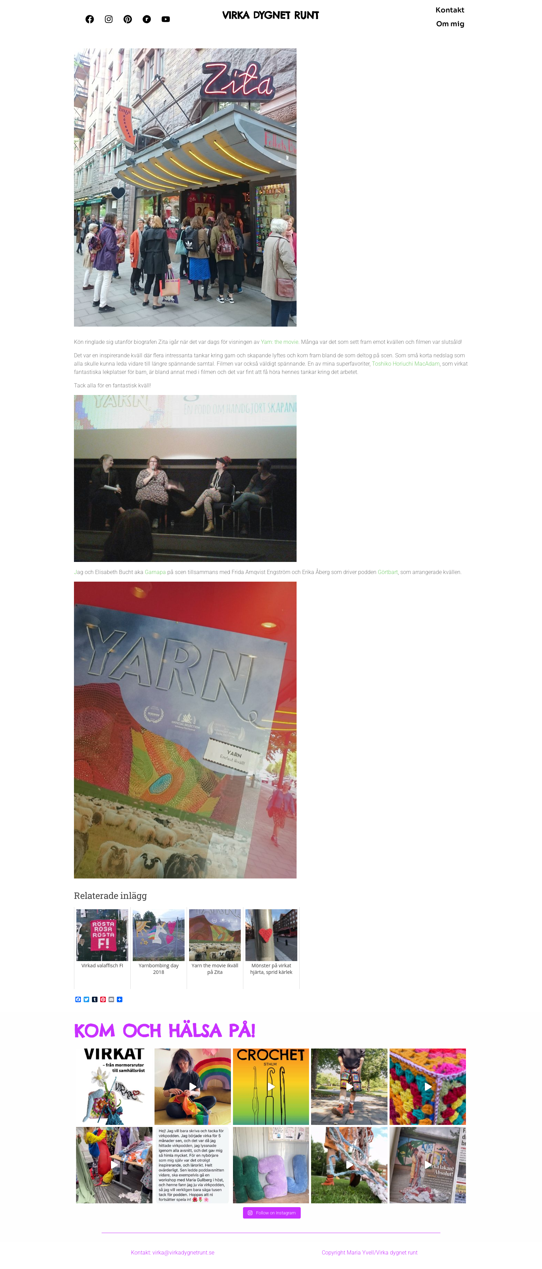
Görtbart (388, 572)
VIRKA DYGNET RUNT (271, 15)
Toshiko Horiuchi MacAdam (406, 363)
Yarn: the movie (279, 342)
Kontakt (450, 10)
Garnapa (155, 572)
